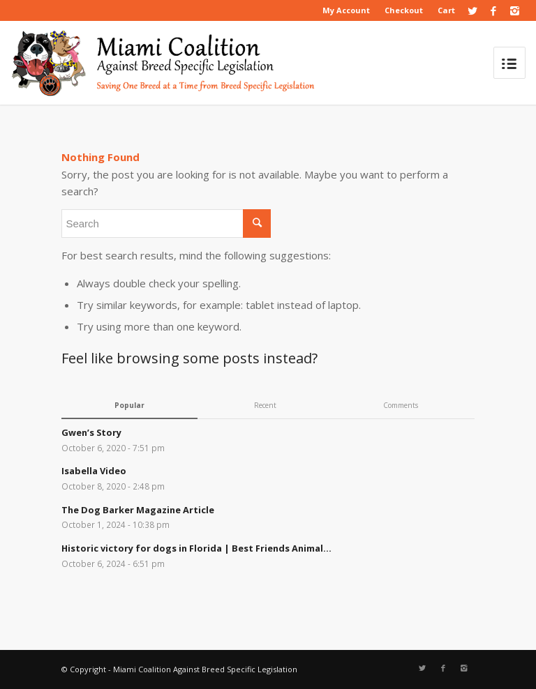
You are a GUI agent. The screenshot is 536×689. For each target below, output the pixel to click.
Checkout (404, 10)
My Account (346, 10)
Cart (446, 10)
